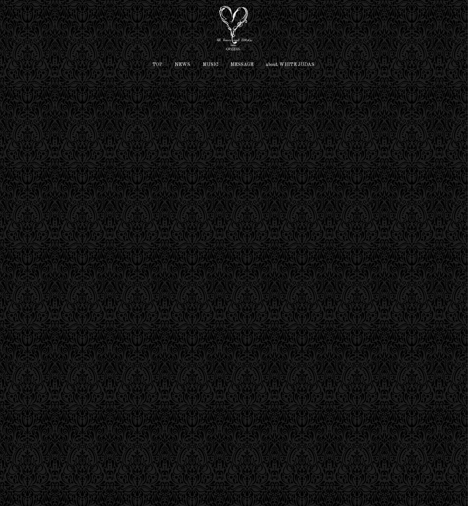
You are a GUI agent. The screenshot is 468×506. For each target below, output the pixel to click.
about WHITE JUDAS (290, 64)
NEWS (182, 64)
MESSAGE (241, 64)
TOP (157, 64)
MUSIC (210, 64)
